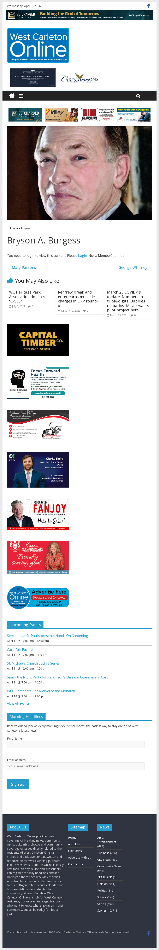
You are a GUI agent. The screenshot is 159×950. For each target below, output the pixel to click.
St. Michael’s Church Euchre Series (33, 663)
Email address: (16, 760)
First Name (14, 738)
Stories (102, 910)
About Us (74, 844)
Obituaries (75, 851)
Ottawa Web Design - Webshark (108, 932)
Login (82, 255)
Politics (102, 890)
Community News (109, 866)
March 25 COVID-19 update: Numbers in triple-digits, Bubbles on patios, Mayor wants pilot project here (128, 301)
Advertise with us (79, 857)
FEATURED (104, 877)
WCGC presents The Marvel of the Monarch (41, 691)
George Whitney (135, 267)
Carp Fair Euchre (20, 649)
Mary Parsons (21, 267)
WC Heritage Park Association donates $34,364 (27, 297)
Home (72, 837)
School (101, 897)
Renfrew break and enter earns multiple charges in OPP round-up (78, 299)
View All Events (18, 703)
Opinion (102, 884)
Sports (101, 904)
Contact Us (75, 864)
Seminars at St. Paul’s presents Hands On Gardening (47, 635)
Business (103, 853)
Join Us (118, 255)
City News (104, 860)
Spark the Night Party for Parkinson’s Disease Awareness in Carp (57, 677)
